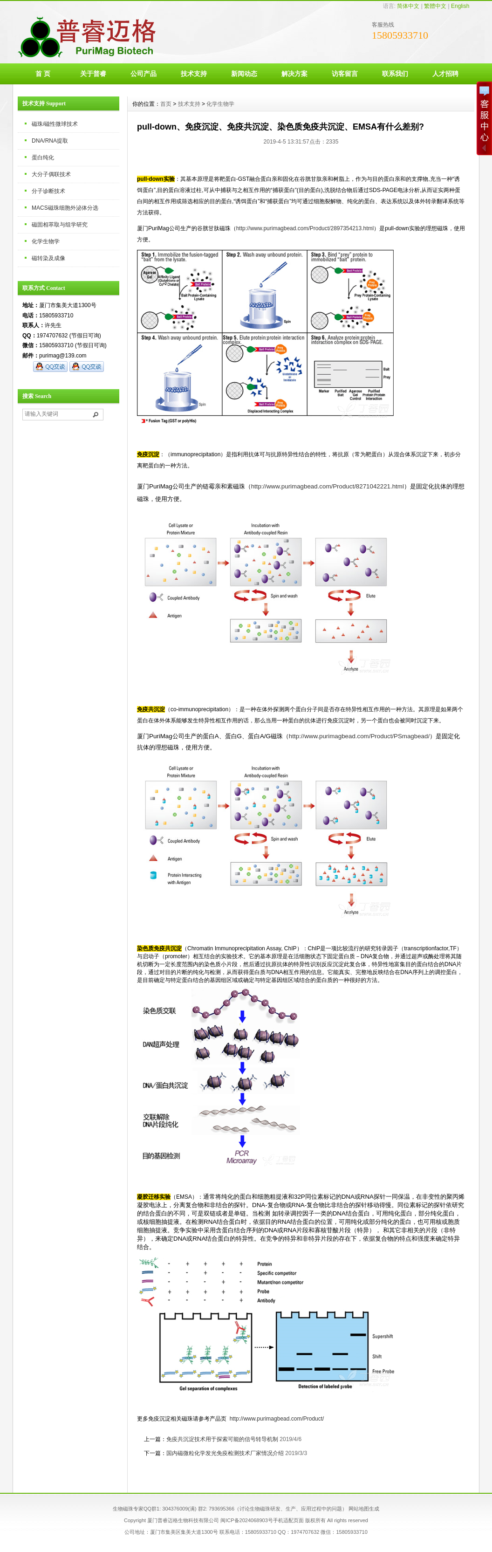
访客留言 (345, 73)
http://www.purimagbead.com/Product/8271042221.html (327, 486)
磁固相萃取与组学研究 (60, 224)
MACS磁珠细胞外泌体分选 (65, 208)
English (460, 6)
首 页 (42, 73)
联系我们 (395, 73)
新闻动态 (244, 73)
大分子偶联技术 (51, 174)
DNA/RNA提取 (50, 140)
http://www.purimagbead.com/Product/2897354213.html (305, 228)
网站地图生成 (363, 1508)
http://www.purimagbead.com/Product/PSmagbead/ (359, 736)
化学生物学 (46, 241)
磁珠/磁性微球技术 (55, 124)
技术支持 (194, 73)
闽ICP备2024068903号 (246, 1520)
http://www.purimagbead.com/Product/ (277, 1418)
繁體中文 (435, 6)
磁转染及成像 (48, 258)
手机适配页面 (288, 1520)
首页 (165, 104)
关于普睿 (93, 73)
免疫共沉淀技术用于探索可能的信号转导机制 (222, 1439)
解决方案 (294, 73)
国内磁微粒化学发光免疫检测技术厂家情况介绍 (225, 1453)
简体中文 (408, 6)
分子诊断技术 (48, 191)
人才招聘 (445, 73)
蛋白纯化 (43, 157)
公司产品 (143, 73)
